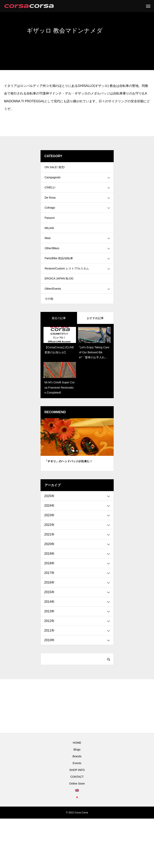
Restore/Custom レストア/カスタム (67, 288)
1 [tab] (73, 477)
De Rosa (50, 204)
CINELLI (50, 192)
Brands (77, 782)
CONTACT (77, 803)
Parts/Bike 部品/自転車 (59, 276)
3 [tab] (81, 477)
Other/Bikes (52, 264)
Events (77, 789)
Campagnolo (53, 180)
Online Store (77, 810)
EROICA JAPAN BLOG (59, 300)
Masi (48, 252)
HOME (77, 769)
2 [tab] (77, 477)
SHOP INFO (77, 796)
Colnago (50, 216)
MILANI (49, 240)
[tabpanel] (77, 471)
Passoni (50, 228)
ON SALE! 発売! (55, 168)
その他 (49, 324)
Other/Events (53, 312)
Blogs (76, 776)
